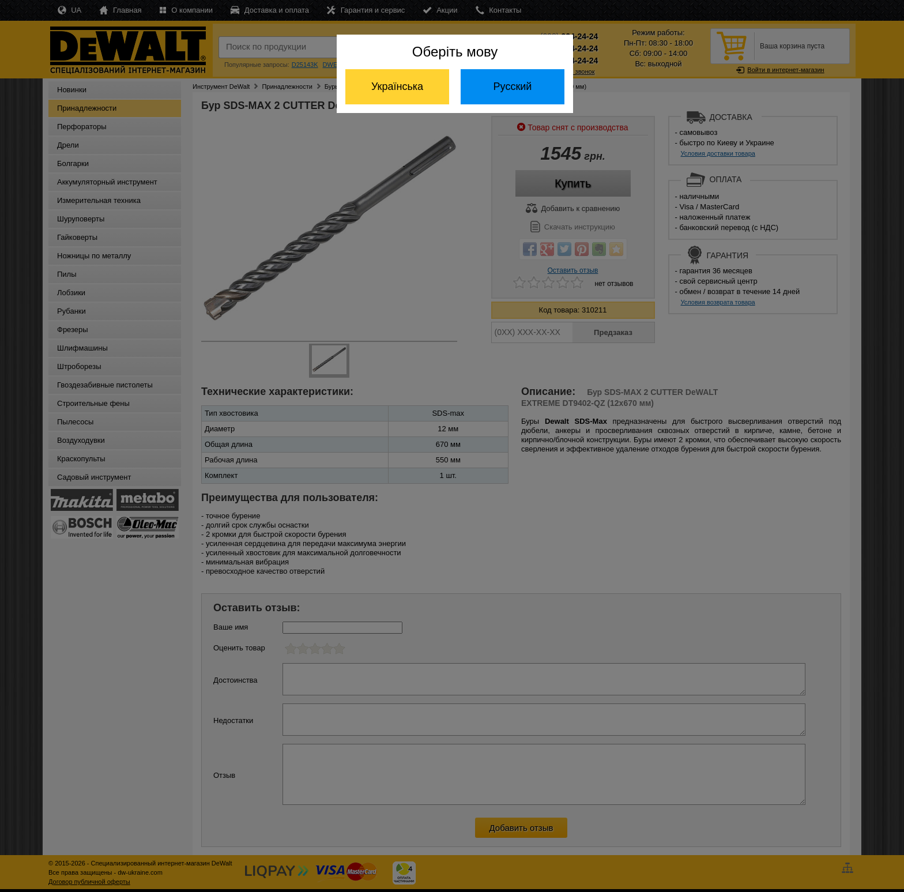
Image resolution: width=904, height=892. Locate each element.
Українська (397, 86)
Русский (513, 86)
